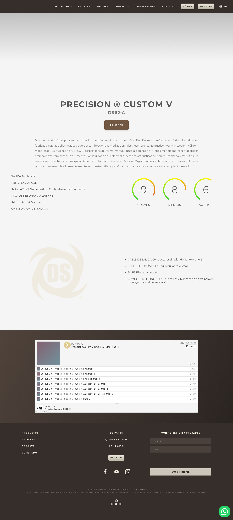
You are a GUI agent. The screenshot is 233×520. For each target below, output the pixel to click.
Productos (30, 433)
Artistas (28, 439)
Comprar (116, 125)
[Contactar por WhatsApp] (224, 511)
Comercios (30, 453)
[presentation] (174, 460)
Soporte (28, 446)
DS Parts (116, 433)
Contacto (116, 446)
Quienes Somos (116, 439)
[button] (63, 6)
